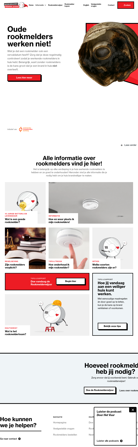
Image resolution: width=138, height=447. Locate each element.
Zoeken (127, 5)
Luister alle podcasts (108, 440)
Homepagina (59, 422)
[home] (16, 5)
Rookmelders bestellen (65, 434)
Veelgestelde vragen (96, 5)
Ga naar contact (8, 438)
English (86, 5)
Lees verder (130, 145)
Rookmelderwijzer (55, 5)
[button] (40, 5)
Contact (111, 5)
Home (31, 5)
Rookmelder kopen (69, 5)
